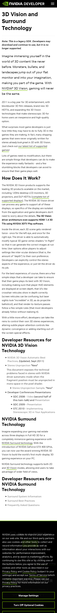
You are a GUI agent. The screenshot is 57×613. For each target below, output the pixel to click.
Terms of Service (38, 578)
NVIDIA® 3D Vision (15, 88)
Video (30, 396)
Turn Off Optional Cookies (28, 608)
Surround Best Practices (21, 500)
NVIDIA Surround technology (17, 443)
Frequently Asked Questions (23, 505)
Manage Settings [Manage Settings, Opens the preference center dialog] (28, 598)
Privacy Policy (9, 574)
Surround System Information (24, 496)
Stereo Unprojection (18, 365)
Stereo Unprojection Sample (28, 387)
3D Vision (11, 467)
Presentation (42, 400)
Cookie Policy (29, 574)
